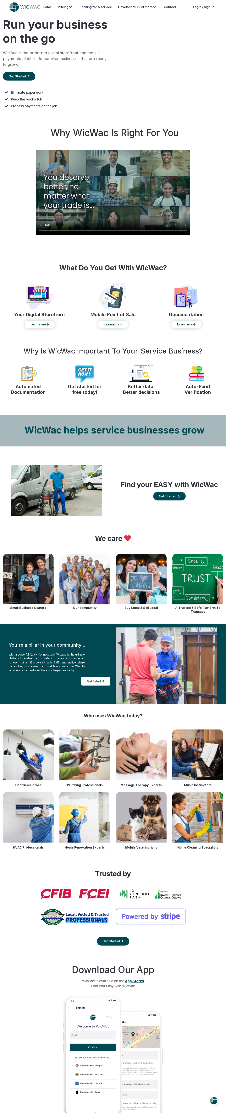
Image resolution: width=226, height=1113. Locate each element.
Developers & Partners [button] (137, 7)
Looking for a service (96, 7)
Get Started (19, 76)
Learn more (39, 324)
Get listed (95, 681)
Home (47, 7)
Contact (170, 7)
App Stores (134, 981)
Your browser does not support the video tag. (169, 63)
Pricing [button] (65, 7)
